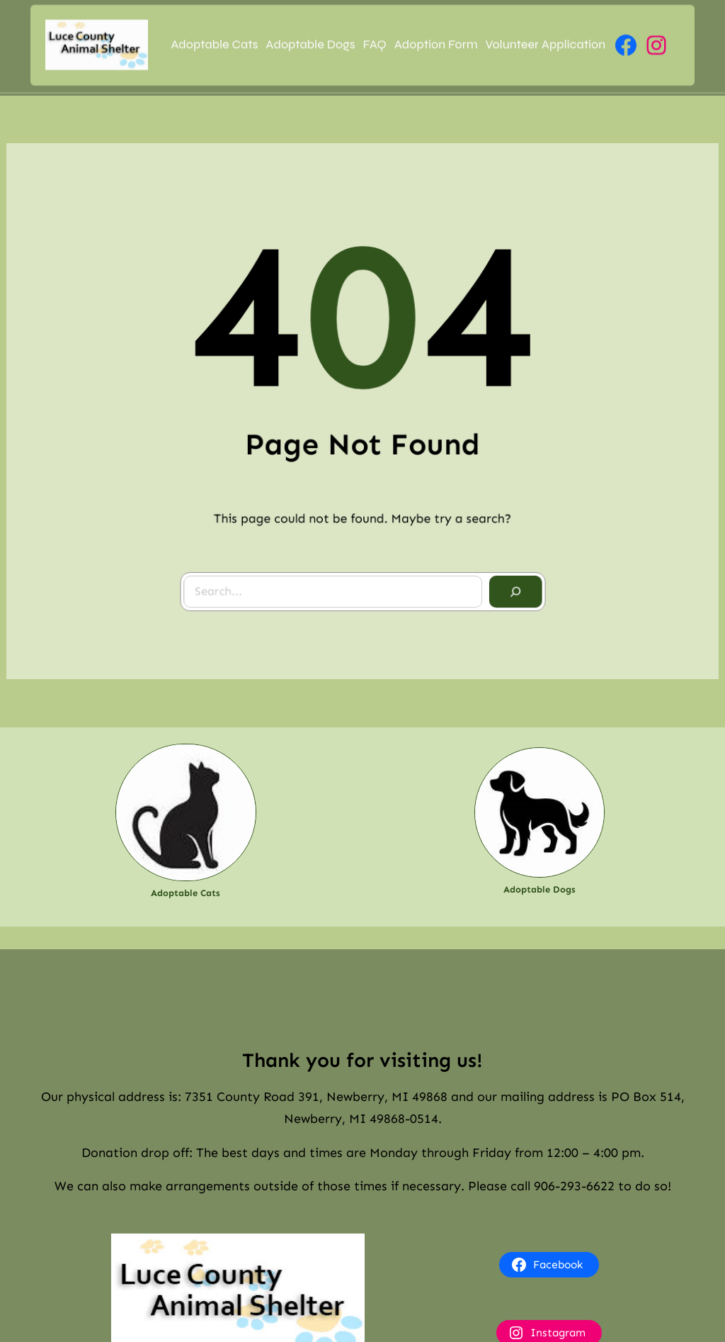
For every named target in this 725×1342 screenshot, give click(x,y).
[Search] (510, 587)
